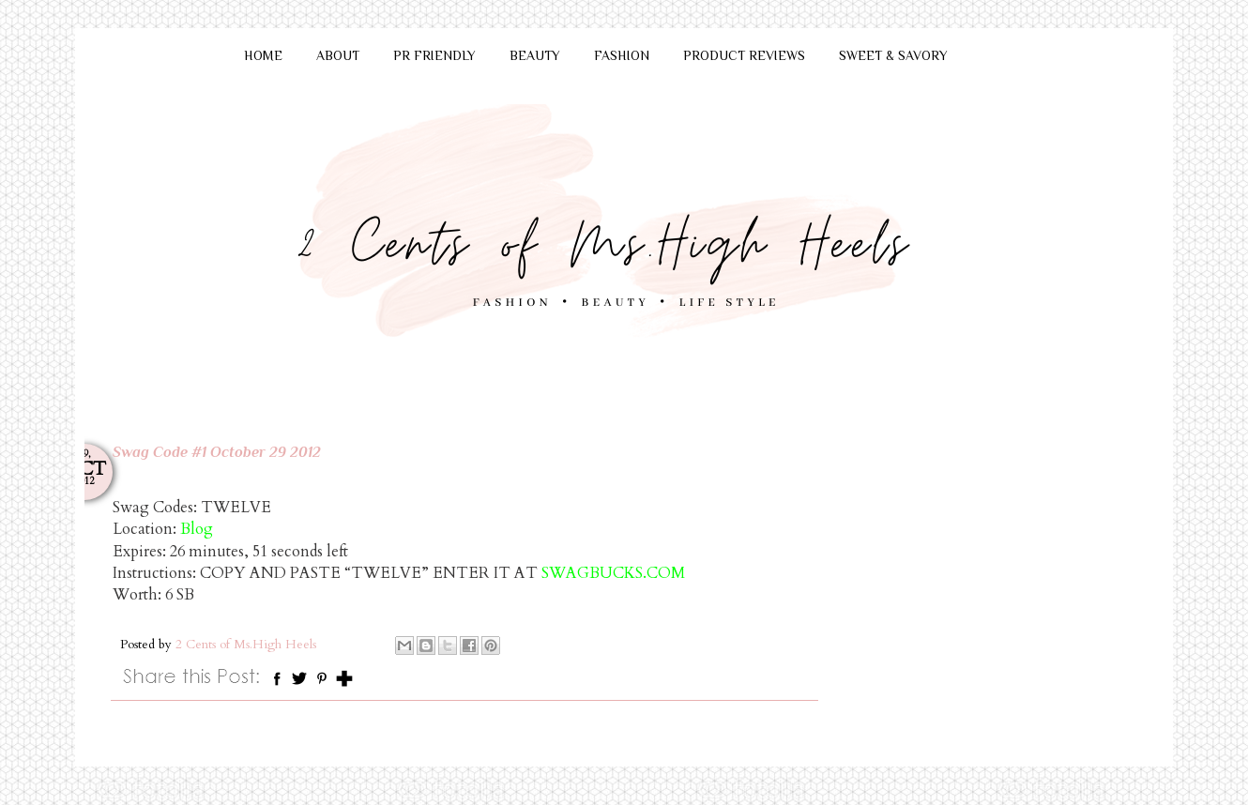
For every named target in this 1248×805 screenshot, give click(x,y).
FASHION (621, 55)
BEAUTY (535, 55)
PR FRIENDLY (434, 55)
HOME (263, 55)
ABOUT (337, 55)
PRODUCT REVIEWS (744, 55)
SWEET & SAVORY (893, 55)
